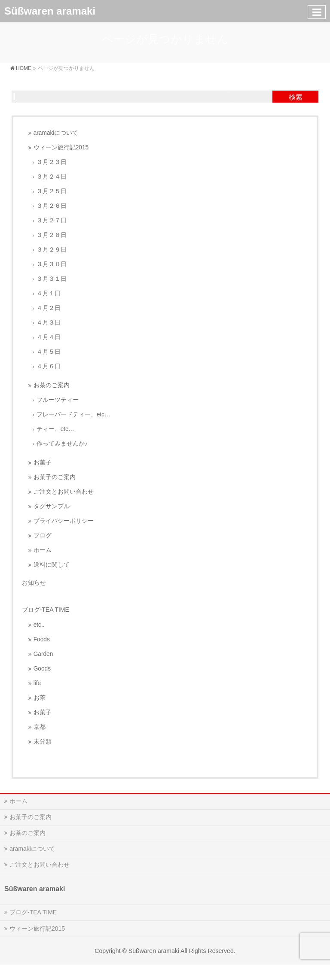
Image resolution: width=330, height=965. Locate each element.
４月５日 (49, 352)
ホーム (43, 550)
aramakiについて (56, 133)
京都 (40, 727)
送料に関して (52, 564)
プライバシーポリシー (64, 521)
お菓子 (43, 462)
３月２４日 (52, 176)
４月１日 (49, 293)
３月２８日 (52, 235)
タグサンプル (52, 506)
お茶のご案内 (52, 385)
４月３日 (49, 322)
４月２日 (49, 308)
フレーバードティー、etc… (73, 414)
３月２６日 (52, 206)
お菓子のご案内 (55, 477)
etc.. (39, 625)
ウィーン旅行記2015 (61, 147)
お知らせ (34, 582)
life (37, 683)
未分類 (43, 741)
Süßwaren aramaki (49, 11)
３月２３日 (52, 162)
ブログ (43, 535)
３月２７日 (52, 220)
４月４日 (49, 337)
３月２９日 (52, 249)
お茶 (40, 698)
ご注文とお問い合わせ (64, 492)
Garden (43, 654)
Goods (42, 668)
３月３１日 (52, 279)
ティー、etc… (55, 429)
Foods (42, 639)
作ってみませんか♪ (62, 443)
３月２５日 (52, 191)
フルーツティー (58, 400)
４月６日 (49, 366)
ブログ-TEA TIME (33, 912)
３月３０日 (52, 264)
